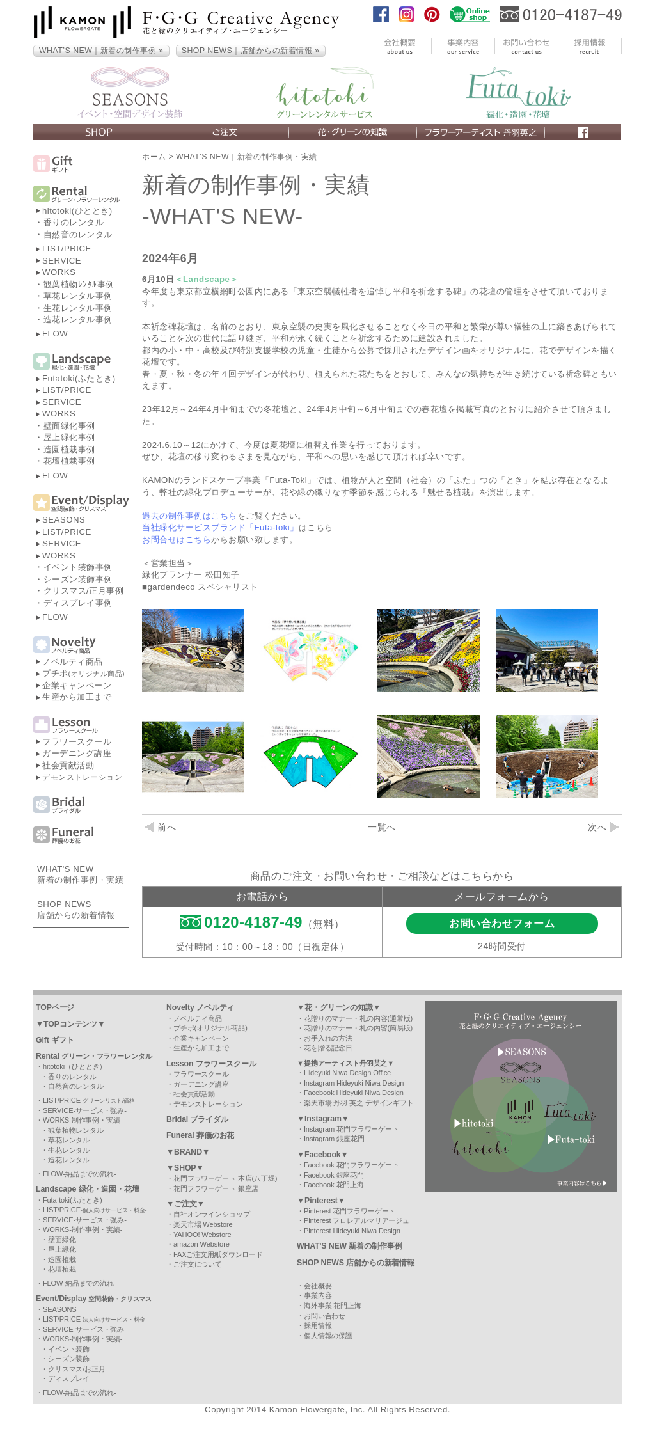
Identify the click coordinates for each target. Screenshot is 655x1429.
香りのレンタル (73, 222)
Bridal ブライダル (197, 1119)
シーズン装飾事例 (78, 579)
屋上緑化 (62, 1249)
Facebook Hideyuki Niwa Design (354, 1092)
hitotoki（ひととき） (74, 1066)
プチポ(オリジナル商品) (210, 1028)
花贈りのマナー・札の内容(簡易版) (358, 1028)
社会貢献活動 (68, 765)
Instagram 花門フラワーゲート (351, 1129)
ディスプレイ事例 (78, 603)
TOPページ (55, 1007)
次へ (603, 827)
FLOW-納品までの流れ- (79, 1174)
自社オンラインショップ (211, 1214)
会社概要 (318, 1286)
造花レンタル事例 (78, 319)
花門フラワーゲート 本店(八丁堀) (225, 1178)
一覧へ (382, 827)
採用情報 (318, 1325)
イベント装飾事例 (78, 567)
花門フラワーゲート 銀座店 (215, 1188)
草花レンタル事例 (78, 296)
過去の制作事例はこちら (189, 516)
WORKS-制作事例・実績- (83, 1120)
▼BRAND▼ (188, 1152)
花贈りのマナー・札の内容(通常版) (358, 1018)
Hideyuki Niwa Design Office (347, 1073)
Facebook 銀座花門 (334, 1175)
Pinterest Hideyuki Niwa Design (352, 1231)
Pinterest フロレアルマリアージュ (356, 1220)
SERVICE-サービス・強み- (85, 1110)
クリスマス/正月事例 (83, 591)
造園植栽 (62, 1259)
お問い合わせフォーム (502, 923)
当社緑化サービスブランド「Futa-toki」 (220, 527)
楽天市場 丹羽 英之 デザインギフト (359, 1103)
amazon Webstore (201, 1244)
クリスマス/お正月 (77, 1369)
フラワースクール (76, 741)
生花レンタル (69, 1150)
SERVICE (61, 260)
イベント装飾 (69, 1349)
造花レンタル (69, 1160)
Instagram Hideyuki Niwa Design (354, 1083)
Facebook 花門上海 (334, 1184)
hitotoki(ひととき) (77, 211)
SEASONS (63, 520)
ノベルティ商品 (72, 662)
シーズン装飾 (69, 1358)
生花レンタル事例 (78, 308)
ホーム (154, 156)
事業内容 (318, 1295)
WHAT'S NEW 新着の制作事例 (349, 1246)
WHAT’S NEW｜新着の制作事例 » (101, 50)
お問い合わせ (324, 1316)
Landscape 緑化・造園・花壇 (87, 1189)
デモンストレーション (82, 777)
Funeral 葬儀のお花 (200, 1135)
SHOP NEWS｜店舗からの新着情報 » (251, 50)
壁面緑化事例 (69, 425)
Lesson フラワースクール (211, 1063)
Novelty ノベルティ (200, 1007)
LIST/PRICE (66, 248)
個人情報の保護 (328, 1335)
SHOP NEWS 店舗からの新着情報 (355, 1262)
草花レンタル (69, 1140)
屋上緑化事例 (69, 437)
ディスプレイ (69, 1378)
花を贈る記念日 (328, 1048)
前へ (160, 827)
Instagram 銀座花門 (334, 1138)
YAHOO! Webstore (202, 1234)
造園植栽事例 (69, 449)
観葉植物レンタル (76, 1130)
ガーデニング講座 (76, 753)
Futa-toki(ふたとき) (72, 1200)
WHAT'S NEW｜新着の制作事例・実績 (246, 156)
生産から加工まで (76, 697)
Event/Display (94, 1298)
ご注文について (197, 1264)
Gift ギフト (55, 1040)
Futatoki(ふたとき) (79, 378)
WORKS (58, 272)
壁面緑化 (62, 1239)
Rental (94, 1056)
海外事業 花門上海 (332, 1305)
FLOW (55, 333)
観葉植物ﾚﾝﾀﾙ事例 (78, 284)
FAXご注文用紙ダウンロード (218, 1254)
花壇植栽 (62, 1269)
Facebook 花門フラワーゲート (351, 1165)
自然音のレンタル (78, 234)
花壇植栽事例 (69, 461)
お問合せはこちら (176, 539)
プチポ (83, 673)
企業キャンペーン (76, 685)
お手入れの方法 (328, 1038)
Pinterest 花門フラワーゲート (349, 1211)
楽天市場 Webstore (203, 1224)
